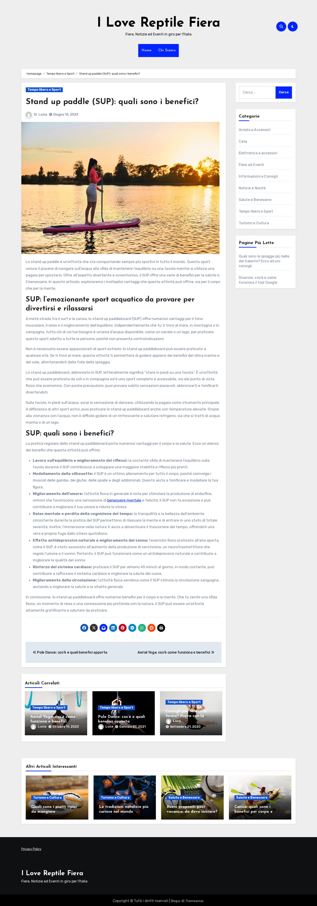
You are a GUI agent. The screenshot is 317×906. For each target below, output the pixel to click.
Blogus (176, 900)
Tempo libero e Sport (44, 90)
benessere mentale (124, 500)
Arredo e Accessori (255, 130)
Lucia (43, 114)
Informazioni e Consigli (258, 176)
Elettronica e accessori (258, 153)
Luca (105, 726)
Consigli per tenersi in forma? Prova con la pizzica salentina (186, 716)
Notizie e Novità (252, 188)
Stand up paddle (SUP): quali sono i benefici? (116, 102)
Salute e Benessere (255, 200)
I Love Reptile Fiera (158, 23)
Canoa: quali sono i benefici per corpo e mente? (253, 810)
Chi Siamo (167, 50)
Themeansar (194, 900)
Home (147, 50)
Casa (243, 141)
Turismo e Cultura (254, 223)
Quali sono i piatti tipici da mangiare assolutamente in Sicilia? (54, 810)
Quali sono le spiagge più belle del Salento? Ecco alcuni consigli (264, 261)
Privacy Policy (31, 848)
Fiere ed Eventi (251, 165)
